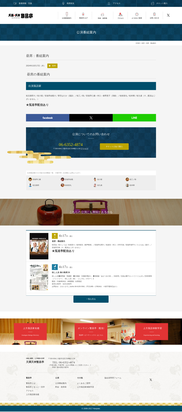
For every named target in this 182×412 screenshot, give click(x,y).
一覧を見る (91, 299)
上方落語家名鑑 (32, 395)
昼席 (143, 43)
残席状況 (68, 3)
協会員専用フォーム (112, 378)
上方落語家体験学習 (85, 387)
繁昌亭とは (30, 384)
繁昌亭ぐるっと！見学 (35, 387)
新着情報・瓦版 (22, 3)
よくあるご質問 (83, 384)
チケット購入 (159, 3)
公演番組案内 (61, 384)
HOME (138, 43)
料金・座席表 (61, 387)
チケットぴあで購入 (114, 147)
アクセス (113, 3)
